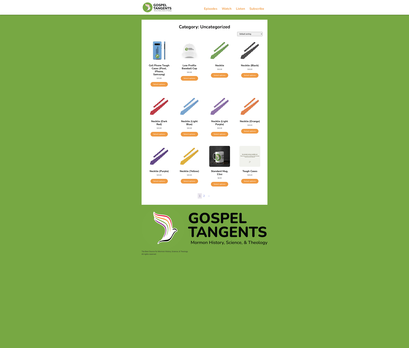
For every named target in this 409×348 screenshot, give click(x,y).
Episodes (210, 9)
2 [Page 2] (204, 196)
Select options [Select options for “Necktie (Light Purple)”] (219, 134)
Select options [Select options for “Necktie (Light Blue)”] (189, 134)
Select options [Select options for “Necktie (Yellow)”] (189, 181)
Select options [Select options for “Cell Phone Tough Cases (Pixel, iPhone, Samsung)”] (159, 84)
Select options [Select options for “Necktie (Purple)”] (159, 181)
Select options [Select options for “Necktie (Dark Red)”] (159, 134)
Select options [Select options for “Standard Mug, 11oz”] (219, 184)
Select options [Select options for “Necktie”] (219, 75)
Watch (227, 9)
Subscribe (256, 9)
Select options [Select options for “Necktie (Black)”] (250, 75)
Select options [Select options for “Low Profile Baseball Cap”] (189, 78)
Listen (240, 9)
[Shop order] (249, 34)
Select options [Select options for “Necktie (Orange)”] (250, 131)
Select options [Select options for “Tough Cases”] (250, 181)
